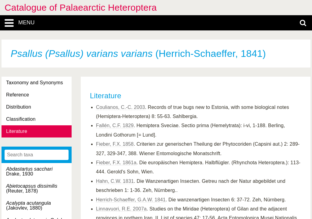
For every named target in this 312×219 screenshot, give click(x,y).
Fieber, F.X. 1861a (116, 162)
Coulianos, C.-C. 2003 (120, 107)
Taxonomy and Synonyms (34, 82)
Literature (16, 131)
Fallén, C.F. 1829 (115, 125)
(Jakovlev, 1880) (28, 205)
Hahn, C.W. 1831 (115, 181)
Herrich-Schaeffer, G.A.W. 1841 (131, 199)
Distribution (18, 106)
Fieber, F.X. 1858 (115, 144)
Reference (17, 94)
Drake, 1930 (29, 171)
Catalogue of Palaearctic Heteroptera (81, 7)
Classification (21, 119)
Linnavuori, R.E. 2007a (121, 208)
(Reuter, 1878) (31, 188)
